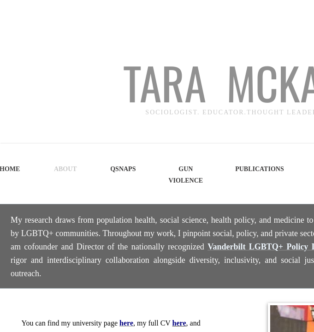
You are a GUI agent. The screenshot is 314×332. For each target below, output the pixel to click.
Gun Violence (185, 175)
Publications (259, 169)
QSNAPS (123, 169)
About (65, 169)
